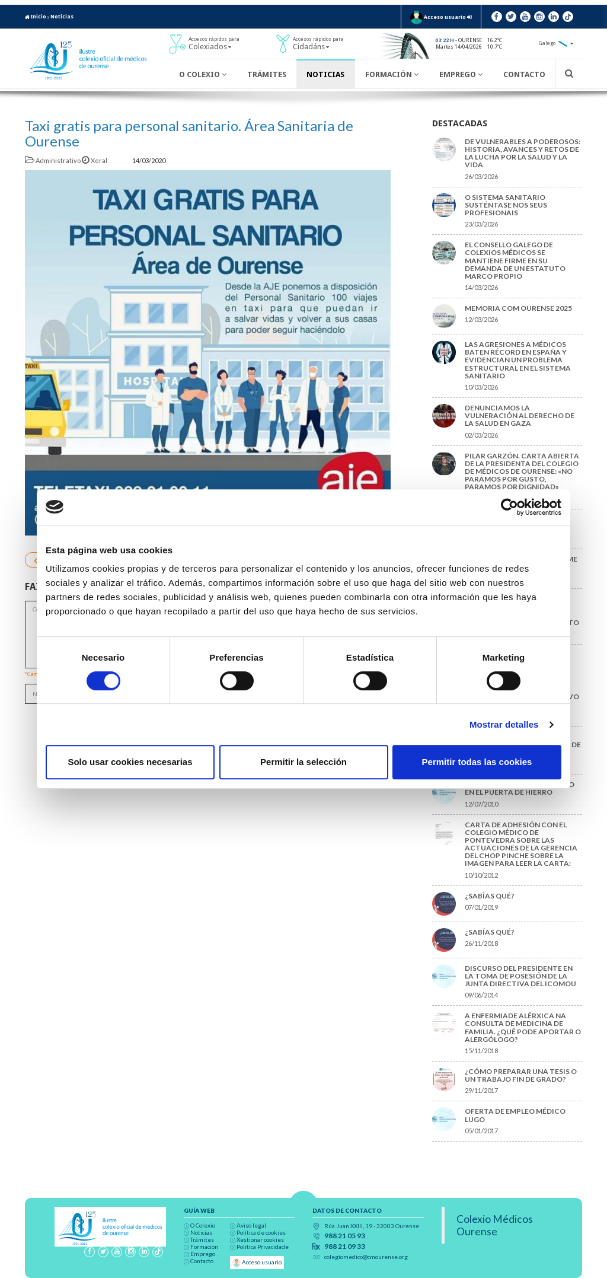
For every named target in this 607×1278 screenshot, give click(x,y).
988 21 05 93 (344, 1236)
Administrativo (53, 160)
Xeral (95, 160)
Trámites (266, 74)
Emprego (461, 74)
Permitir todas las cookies (477, 762)
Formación (391, 74)
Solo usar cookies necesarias (130, 762)
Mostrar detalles (504, 724)
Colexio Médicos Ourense (494, 1225)
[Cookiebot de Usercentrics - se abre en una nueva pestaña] (509, 507)
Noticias (62, 17)
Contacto (524, 74)
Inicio (35, 17)
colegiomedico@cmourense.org (366, 1256)
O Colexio (202, 74)
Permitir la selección (303, 762)
